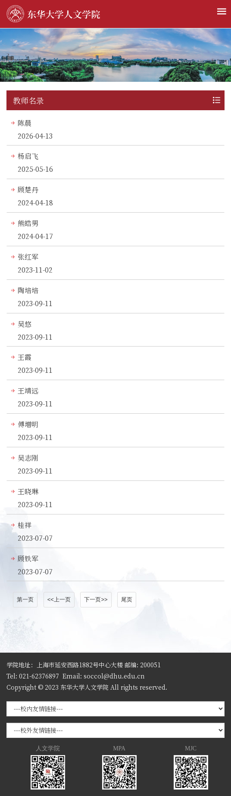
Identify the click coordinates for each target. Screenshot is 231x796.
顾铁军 (28, 559)
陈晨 (24, 123)
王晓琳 (28, 491)
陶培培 (28, 290)
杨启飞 (28, 156)
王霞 (24, 357)
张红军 (28, 257)
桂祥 (24, 525)
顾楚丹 (28, 190)
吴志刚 (28, 458)
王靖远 (28, 391)
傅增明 (28, 424)
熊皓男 (28, 223)
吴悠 (24, 324)
